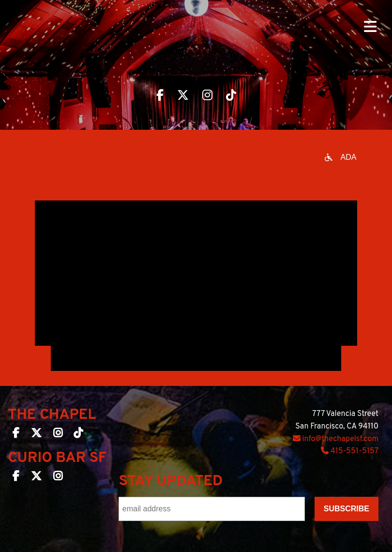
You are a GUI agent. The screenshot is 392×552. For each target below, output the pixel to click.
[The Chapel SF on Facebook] (16, 435)
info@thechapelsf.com (335, 439)
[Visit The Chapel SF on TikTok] (231, 96)
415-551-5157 (349, 451)
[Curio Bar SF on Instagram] (57, 478)
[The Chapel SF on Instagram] (57, 435)
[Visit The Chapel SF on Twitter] (183, 96)
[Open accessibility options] (341, 157)
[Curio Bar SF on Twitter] (36, 478)
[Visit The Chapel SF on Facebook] (159, 96)
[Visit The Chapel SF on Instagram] (207, 96)
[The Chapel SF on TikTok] (78, 435)
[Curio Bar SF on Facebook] (16, 478)
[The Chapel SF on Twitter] (36, 435)
